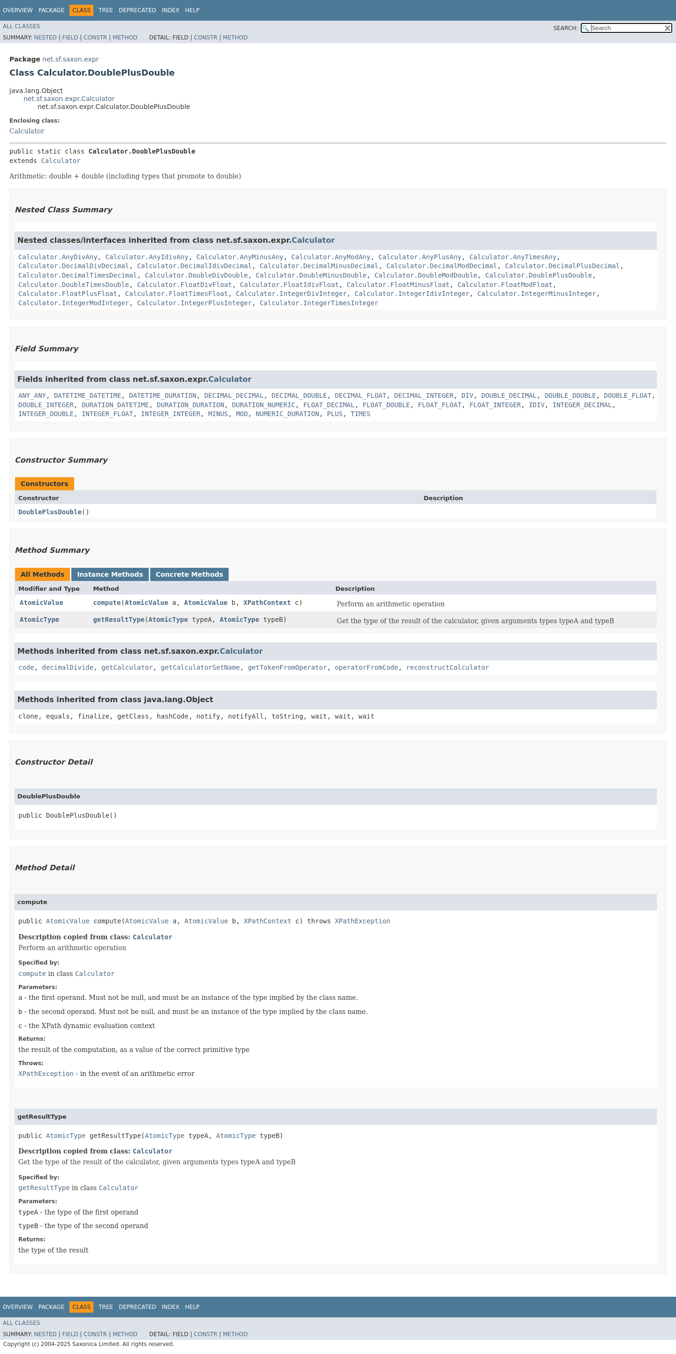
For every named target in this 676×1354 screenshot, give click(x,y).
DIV (467, 395)
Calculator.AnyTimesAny (512, 257)
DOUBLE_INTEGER (46, 405)
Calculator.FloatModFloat (505, 284)
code (26, 667)
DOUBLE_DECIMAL (509, 395)
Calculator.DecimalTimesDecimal (77, 275)
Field (70, 37)
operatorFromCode (366, 667)
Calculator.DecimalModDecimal (441, 266)
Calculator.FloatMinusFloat (398, 284)
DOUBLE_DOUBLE (570, 395)
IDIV (537, 405)
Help (192, 10)
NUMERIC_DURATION (287, 414)
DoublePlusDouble (50, 512)
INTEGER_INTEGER (170, 414)
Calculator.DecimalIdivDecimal (194, 266)
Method (125, 37)
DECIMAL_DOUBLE (299, 395)
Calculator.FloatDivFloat (184, 284)
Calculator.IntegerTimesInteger (319, 303)
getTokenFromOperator (287, 667)
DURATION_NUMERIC (263, 405)
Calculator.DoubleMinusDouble (311, 275)
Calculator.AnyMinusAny (239, 257)
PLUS (335, 414)
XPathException (362, 921)
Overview (18, 10)
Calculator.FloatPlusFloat (67, 293)
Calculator (26, 131)
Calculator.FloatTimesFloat (176, 293)
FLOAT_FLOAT (439, 405)
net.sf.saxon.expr (70, 59)
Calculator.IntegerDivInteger (291, 293)
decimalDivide (68, 667)
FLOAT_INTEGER (495, 405)
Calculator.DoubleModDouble (426, 275)
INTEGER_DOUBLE (46, 414)
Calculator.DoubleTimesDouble (73, 284)
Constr (95, 37)
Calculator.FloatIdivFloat (289, 284)
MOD (242, 414)
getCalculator (127, 667)
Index (171, 10)
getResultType (119, 619)
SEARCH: (565, 28)
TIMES (360, 414)
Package (51, 10)
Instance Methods (110, 574)
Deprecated (137, 10)
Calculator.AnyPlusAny (419, 257)
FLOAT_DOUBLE (386, 405)
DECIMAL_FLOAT (360, 395)
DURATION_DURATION (190, 405)
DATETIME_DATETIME (87, 395)
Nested (45, 37)
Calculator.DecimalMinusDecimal (319, 266)
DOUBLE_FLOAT (628, 395)
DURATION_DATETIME (115, 405)
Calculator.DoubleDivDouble (196, 275)
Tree (106, 10)
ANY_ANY (32, 395)
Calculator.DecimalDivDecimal (73, 266)
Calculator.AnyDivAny (58, 257)
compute (107, 602)
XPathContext (267, 602)
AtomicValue (41, 602)
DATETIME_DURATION (162, 395)
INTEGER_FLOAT (107, 414)
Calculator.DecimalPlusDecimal (562, 266)
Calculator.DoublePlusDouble (538, 275)
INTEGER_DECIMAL (582, 405)
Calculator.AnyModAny (331, 257)
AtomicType (39, 619)
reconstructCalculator (447, 667)
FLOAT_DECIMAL (329, 405)
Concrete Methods (189, 574)
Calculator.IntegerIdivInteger (411, 293)
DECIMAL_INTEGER (423, 395)
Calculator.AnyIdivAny (146, 257)
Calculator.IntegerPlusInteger (194, 303)
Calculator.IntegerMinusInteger (536, 293)
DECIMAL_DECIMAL (233, 395)
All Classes (21, 26)
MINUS (218, 414)
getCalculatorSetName (200, 667)
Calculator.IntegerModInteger (73, 303)
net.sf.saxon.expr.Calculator (69, 98)
